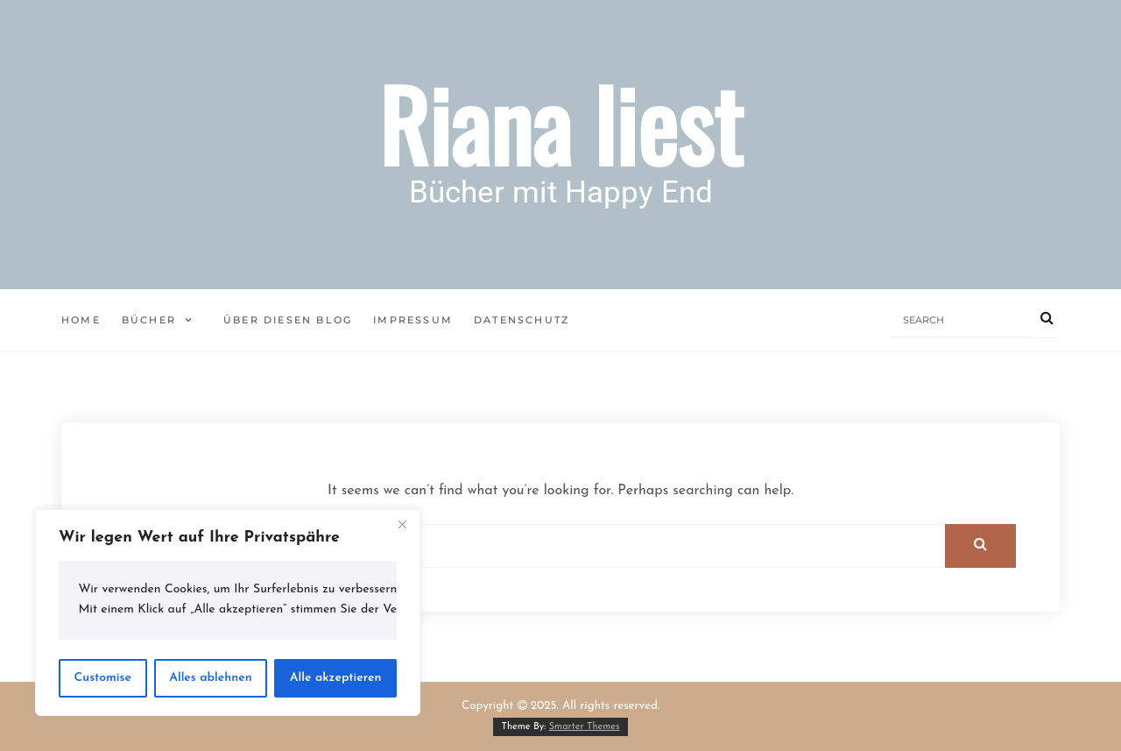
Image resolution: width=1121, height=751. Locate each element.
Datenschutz (521, 320)
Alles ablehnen (210, 677)
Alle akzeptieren (336, 677)
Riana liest (560, 123)
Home (81, 320)
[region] (227, 612)
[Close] (401, 524)
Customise (102, 677)
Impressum (413, 320)
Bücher (149, 320)
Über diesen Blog (287, 320)
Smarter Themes (584, 727)
